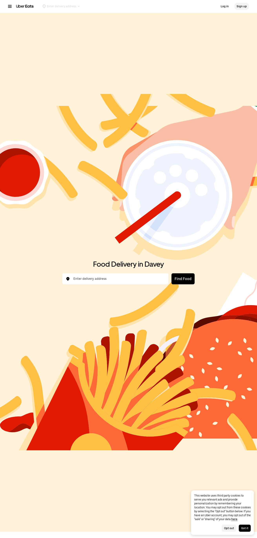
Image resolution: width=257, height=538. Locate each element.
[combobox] (118, 279)
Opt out (229, 528)
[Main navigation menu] (10, 6)
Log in (225, 6)
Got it (244, 528)
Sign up (242, 6)
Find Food (183, 279)
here (234, 519)
